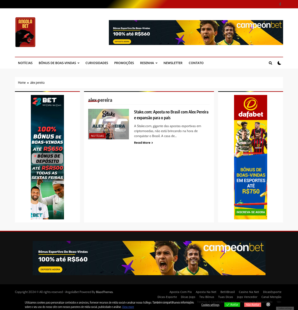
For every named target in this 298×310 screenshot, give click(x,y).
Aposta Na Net (206, 292)
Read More (143, 143)
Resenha (147, 63)
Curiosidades (96, 63)
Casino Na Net (249, 292)
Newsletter (173, 63)
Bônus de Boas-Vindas (57, 63)
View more (128, 307)
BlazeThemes (104, 292)
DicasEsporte (272, 292)
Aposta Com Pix (180, 292)
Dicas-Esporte (167, 297)
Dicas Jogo (188, 297)
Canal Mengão (271, 297)
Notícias (25, 63)
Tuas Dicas (225, 297)
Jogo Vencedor (247, 297)
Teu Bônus (206, 297)
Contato (196, 63)
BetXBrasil (227, 292)
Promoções (124, 63)
